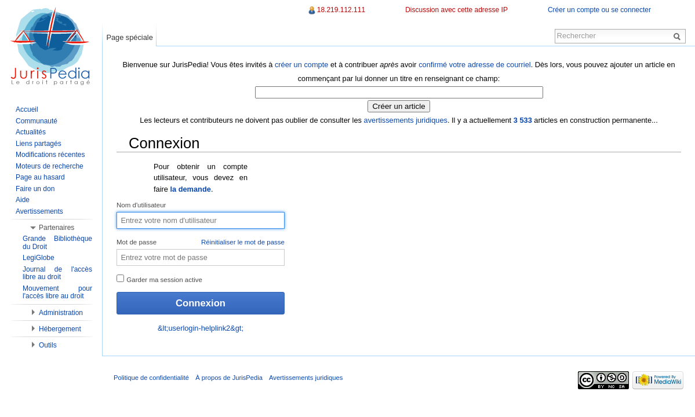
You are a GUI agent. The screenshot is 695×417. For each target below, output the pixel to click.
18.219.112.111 (341, 10)
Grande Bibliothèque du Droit (57, 243)
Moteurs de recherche (49, 166)
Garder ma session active (159, 279)
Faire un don (35, 189)
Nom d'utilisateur (141, 205)
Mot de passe (201, 242)
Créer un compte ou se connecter (599, 10)
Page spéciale (129, 37)
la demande (190, 189)
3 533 (523, 120)
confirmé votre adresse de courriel (474, 64)
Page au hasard (40, 177)
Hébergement (60, 329)
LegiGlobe (38, 258)
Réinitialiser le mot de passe (243, 242)
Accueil (27, 109)
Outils (48, 345)
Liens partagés (38, 144)
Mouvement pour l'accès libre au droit (57, 292)
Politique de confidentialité (151, 377)
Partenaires (56, 228)
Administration (61, 313)
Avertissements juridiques (306, 377)
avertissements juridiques (405, 120)
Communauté (36, 121)
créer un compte (301, 64)
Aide (23, 200)
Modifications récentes (50, 155)
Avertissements (39, 211)
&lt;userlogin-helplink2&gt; (200, 328)
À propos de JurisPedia (229, 377)
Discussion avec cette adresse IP (456, 10)
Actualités (31, 132)
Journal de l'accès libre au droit (57, 273)
